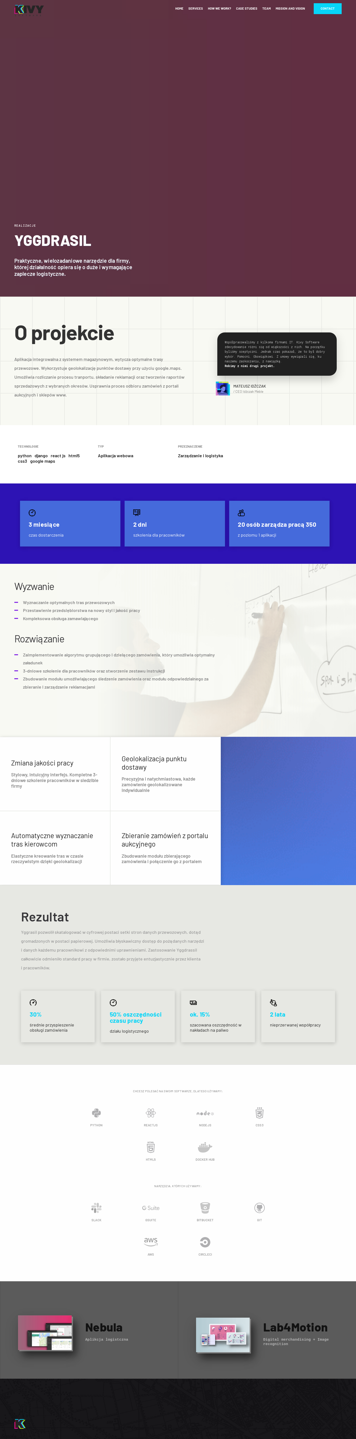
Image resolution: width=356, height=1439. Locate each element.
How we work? (219, 8)
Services (195, 8)
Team (266, 8)
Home (179, 8)
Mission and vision (290, 8)
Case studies (246, 8)
